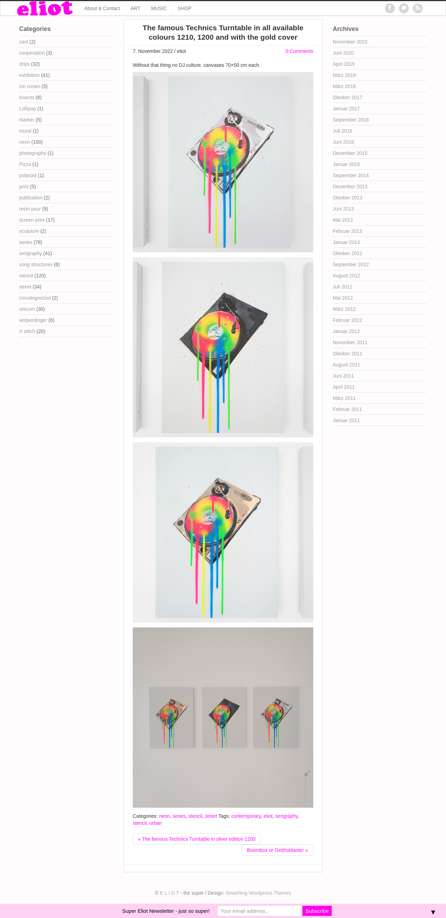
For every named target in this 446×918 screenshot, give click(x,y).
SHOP (185, 8)
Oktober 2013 (347, 197)
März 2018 (344, 86)
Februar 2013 (347, 231)
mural (25, 131)
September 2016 (351, 119)
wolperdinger (33, 320)
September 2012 (351, 264)
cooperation (32, 53)
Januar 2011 (346, 420)
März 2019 (344, 75)
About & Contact (102, 8)
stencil (195, 816)
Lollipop (27, 108)
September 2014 (351, 175)
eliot (267, 816)
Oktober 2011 (347, 353)
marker (26, 119)
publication (31, 197)
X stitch (27, 331)
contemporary (246, 816)
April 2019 (344, 64)
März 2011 (344, 398)
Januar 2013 (346, 242)
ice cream (29, 86)
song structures (36, 264)
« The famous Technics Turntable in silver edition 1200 (196, 839)
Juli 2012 (342, 287)
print (24, 186)
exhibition (29, 75)
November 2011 (350, 342)
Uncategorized (35, 298)
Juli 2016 (342, 131)
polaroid (28, 175)
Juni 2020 (343, 53)
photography (32, 153)
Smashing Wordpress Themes (258, 893)
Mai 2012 (343, 298)
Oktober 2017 (347, 97)
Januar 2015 (346, 164)
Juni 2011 (343, 376)
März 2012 (344, 309)
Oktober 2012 (347, 253)
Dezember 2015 (350, 153)
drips (24, 64)
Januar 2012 (346, 331)
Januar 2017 (346, 108)
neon (164, 816)
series (178, 816)
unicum (27, 309)
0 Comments (299, 51)
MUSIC (159, 8)
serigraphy (286, 816)
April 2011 (344, 387)
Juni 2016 (343, 142)
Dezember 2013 (350, 186)
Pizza (25, 164)
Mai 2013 (343, 220)
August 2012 (346, 275)
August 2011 (346, 364)
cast (23, 42)
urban (155, 823)
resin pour (30, 209)
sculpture (29, 231)
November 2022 (350, 42)
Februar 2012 (347, 320)
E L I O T (169, 893)
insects (26, 97)
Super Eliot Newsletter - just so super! (166, 911)
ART (135, 8)
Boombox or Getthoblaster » (277, 850)
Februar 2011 (347, 409)
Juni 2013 (343, 209)
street (211, 816)
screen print (32, 220)
